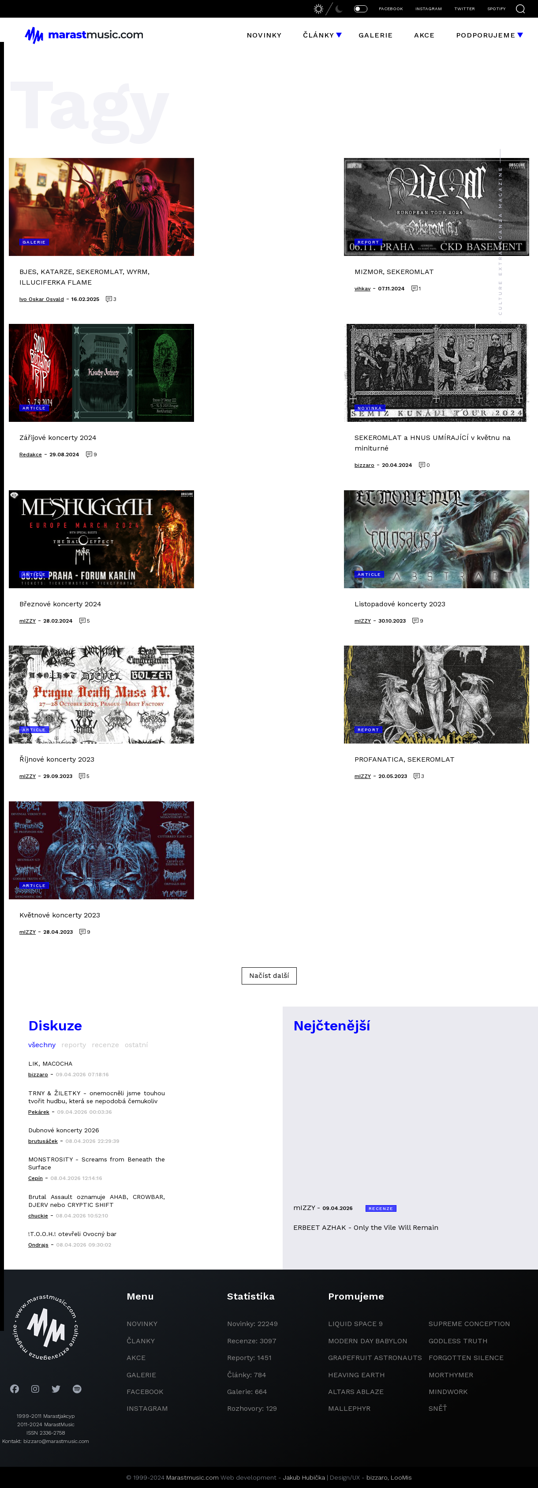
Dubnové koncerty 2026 (63, 1130)
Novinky (264, 35)
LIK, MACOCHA (50, 1063)
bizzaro (377, 1477)
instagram (147, 1408)
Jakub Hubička (304, 1477)
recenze (105, 1045)
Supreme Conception (469, 1323)
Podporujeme (486, 35)
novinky (142, 1323)
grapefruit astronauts (375, 1357)
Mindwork (448, 1391)
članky (141, 1341)
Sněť (438, 1408)
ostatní (136, 1045)
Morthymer (451, 1375)
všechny (42, 1045)
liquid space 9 (355, 1323)
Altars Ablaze (356, 1391)
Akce (424, 35)
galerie (141, 1375)
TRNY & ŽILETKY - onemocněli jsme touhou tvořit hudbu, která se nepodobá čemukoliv (96, 1097)
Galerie (376, 35)
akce (136, 1357)
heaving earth (356, 1375)
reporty (73, 1045)
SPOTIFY (496, 8)
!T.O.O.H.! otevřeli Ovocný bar (72, 1233)
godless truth (458, 1341)
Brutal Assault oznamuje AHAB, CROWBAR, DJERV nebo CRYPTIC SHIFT (96, 1200)
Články (318, 35)
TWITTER (464, 8)
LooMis (401, 1477)
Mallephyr (349, 1408)
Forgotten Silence (466, 1357)
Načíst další (269, 975)
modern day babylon (367, 1341)
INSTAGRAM (428, 8)
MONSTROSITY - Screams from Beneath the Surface (96, 1163)
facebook (145, 1391)
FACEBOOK (391, 8)
